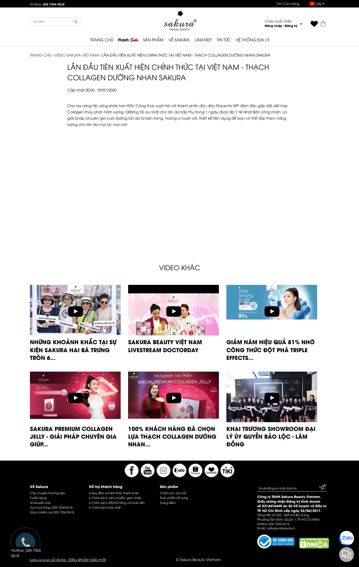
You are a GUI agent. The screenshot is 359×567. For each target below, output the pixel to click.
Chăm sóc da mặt (173, 493)
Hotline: (47, 4)
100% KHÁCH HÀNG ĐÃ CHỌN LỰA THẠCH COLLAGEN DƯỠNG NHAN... (172, 436)
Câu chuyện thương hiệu (47, 493)
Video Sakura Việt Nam (76, 54)
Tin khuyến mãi (40, 502)
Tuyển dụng (38, 497)
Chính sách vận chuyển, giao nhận (115, 497)
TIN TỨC (224, 39)
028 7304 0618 (62, 507)
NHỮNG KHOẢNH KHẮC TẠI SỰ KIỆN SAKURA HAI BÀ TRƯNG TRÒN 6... (73, 349)
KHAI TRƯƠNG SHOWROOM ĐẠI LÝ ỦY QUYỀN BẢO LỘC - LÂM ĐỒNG (270, 436)
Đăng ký (291, 25)
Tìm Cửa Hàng (287, 3)
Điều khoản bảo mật (87, 559)
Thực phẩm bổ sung (174, 497)
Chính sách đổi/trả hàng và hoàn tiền (117, 502)
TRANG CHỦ (101, 39)
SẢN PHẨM (153, 39)
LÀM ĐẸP (203, 39)
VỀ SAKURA (179, 39)
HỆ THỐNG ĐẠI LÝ (252, 39)
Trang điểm (168, 502)
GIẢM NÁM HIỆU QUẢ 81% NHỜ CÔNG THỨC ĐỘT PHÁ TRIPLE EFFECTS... (270, 349)
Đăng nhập (273, 25)
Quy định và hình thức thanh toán (114, 493)
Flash (128, 40)
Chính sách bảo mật (105, 507)
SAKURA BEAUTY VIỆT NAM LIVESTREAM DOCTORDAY (165, 345)
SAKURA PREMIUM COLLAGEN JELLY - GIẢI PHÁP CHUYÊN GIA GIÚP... (73, 436)
